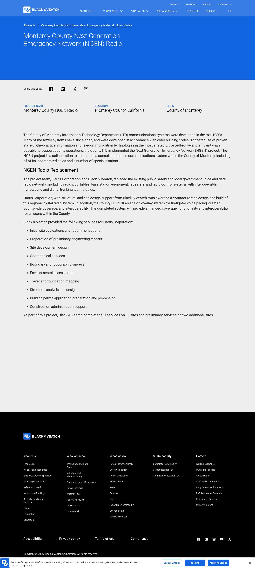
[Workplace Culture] (210, 464)
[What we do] (124, 458)
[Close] (249, 563)
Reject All (194, 563)
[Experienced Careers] (210, 499)
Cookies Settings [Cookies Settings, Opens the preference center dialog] (172, 563)
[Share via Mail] (86, 88)
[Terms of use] (109, 538)
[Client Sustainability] (167, 469)
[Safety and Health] (38, 487)
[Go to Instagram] (214, 539)
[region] (127, 563)
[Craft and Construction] (210, 481)
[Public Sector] (81, 505)
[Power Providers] (81, 488)
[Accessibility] (38, 538)
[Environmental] (124, 510)
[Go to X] (230, 539)
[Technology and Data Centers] (81, 465)
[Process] (124, 493)
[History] (38, 508)
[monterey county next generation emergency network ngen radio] (86, 25)
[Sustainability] (167, 458)
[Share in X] (74, 88)
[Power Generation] (124, 475)
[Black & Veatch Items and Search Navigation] (156, 11)
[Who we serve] (81, 458)
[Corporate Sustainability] (167, 464)
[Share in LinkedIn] (62, 88)
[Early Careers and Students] (210, 487)
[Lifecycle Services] (124, 516)
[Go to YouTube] (222, 539)
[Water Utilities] (81, 493)
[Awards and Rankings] (38, 493)
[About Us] (38, 458)
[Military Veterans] (210, 505)
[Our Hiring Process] (210, 469)
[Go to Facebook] (198, 539)
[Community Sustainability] (167, 475)
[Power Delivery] (124, 481)
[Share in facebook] (51, 88)
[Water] (124, 487)
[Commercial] (81, 511)
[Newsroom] (38, 520)
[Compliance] (145, 538)
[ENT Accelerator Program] (210, 493)
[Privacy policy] (73, 538)
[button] (230, 11)
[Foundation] (38, 514)
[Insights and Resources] (38, 469)
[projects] (29, 25)
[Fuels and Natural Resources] (81, 482)
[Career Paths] (210, 475)
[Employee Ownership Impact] (38, 475)
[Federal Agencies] (81, 499)
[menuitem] (174, 4)
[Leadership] (38, 464)
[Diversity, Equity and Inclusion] (38, 500)
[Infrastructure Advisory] (124, 464)
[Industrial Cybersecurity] (124, 505)
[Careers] (210, 458)
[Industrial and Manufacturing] (81, 474)
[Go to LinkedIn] (206, 539)
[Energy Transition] (124, 469)
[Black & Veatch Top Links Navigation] (201, 4)
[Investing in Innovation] (38, 481)
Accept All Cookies (218, 563)
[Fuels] (124, 499)
